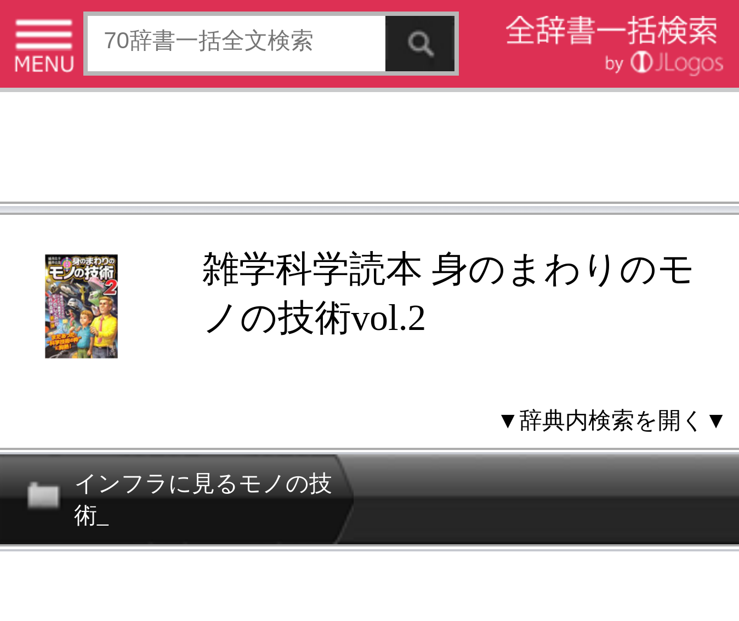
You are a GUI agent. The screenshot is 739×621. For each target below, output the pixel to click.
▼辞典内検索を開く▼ (612, 420)
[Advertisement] (369, 150)
